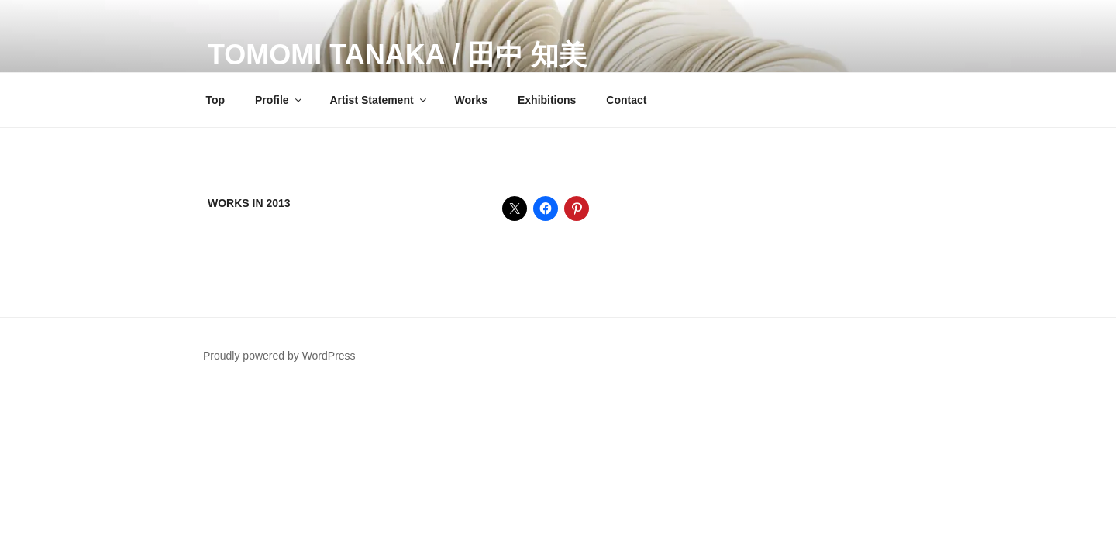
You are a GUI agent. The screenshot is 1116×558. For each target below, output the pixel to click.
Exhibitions (547, 100)
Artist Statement (378, 100)
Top (216, 100)
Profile (279, 100)
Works (471, 100)
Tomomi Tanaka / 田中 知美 (397, 55)
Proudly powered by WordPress (279, 356)
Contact (626, 100)
